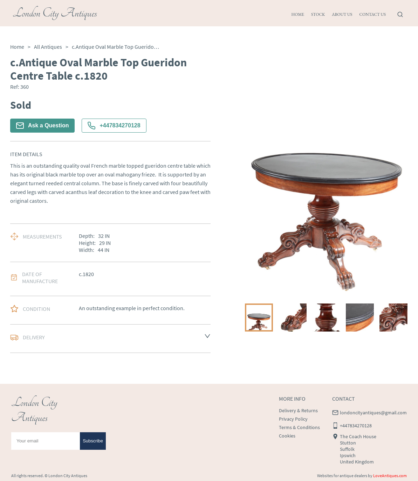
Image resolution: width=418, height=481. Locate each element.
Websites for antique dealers (342, 475)
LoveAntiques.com (390, 475)
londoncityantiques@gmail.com (373, 412)
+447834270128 (114, 125)
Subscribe (93, 440)
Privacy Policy (293, 419)
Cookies (287, 436)
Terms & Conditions (299, 427)
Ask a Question (42, 125)
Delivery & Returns (298, 410)
